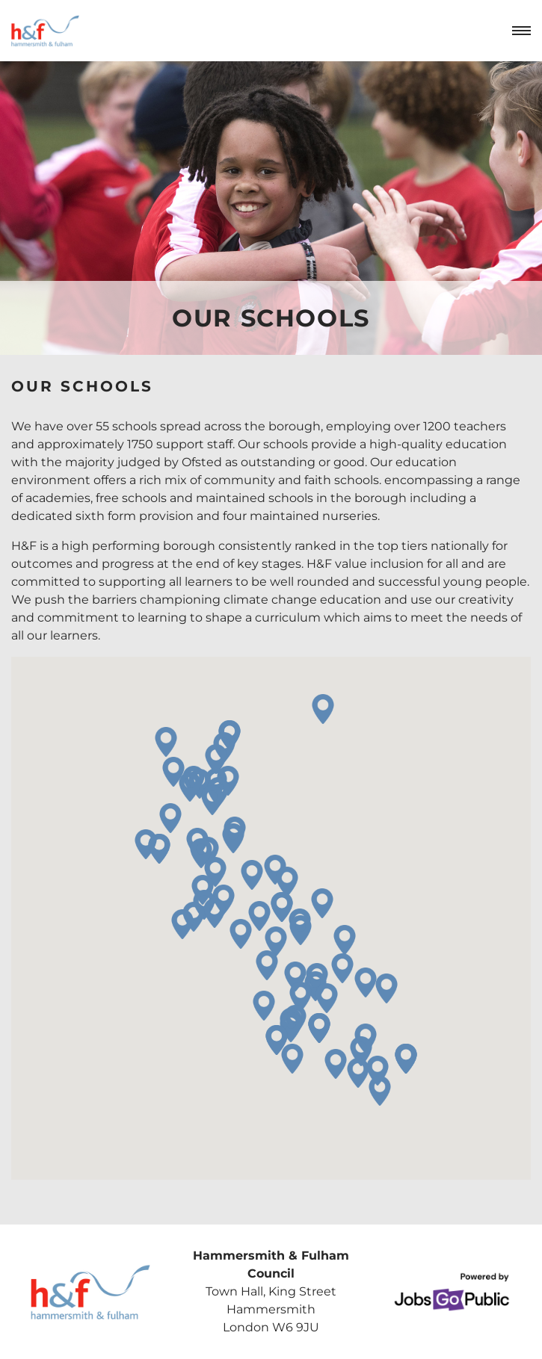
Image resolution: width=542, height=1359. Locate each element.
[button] (295, 976)
